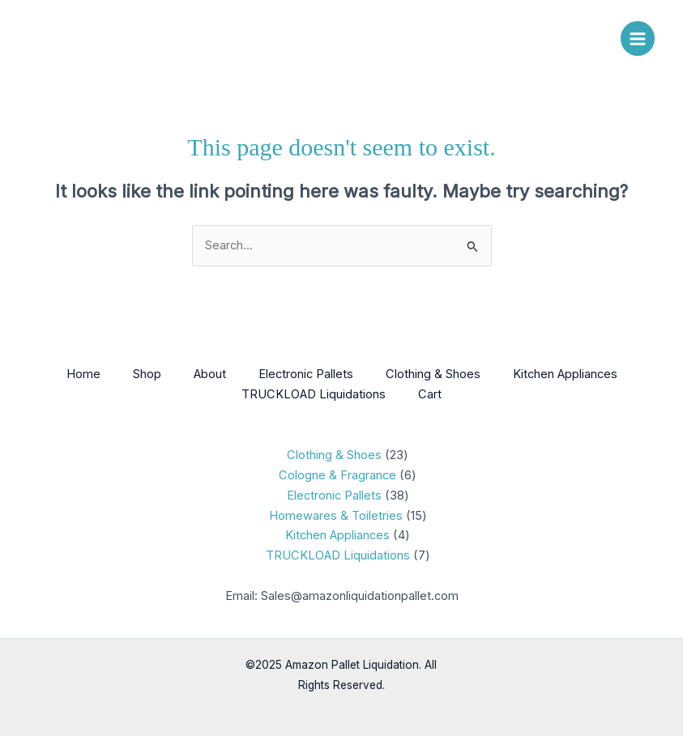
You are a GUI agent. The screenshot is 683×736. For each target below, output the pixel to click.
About (210, 374)
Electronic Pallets (305, 374)
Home (83, 374)
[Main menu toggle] (638, 38)
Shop (147, 374)
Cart (430, 394)
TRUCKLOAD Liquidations (313, 394)
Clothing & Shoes (433, 374)
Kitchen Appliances (565, 374)
